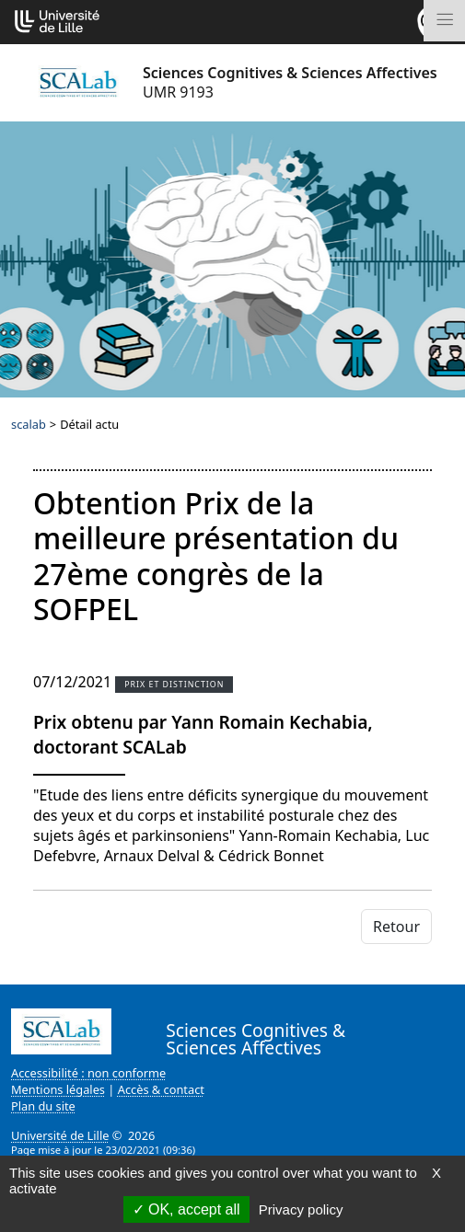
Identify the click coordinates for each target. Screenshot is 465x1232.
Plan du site (43, 1106)
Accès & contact (161, 1089)
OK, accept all (186, 1209)
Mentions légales (58, 1089)
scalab (28, 424)
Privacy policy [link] (301, 1209)
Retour (396, 926)
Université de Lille (60, 1135)
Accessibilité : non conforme (88, 1073)
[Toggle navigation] (444, 20)
